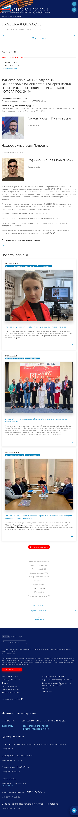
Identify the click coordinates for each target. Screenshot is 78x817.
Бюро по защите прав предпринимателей (57, 680)
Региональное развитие (15, 29)
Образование (47, 691)
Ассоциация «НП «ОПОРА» (11, 680)
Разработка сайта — (12, 699)
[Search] (14, 642)
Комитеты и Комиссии (9, 686)
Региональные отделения (35, 726)
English (13, 637)
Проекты (45, 688)
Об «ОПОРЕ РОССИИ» (10, 676)
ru (74, 9)
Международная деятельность (53, 676)
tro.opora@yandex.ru (10, 68)
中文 (20, 637)
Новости (5, 683)
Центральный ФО (33, 29)
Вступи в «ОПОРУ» (12, 669)
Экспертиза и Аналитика (10, 692)
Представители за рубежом (36, 729)
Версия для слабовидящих (11, 16)
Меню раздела (39, 38)
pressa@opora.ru (7, 785)
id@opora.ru (7, 726)
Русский (6, 637)
